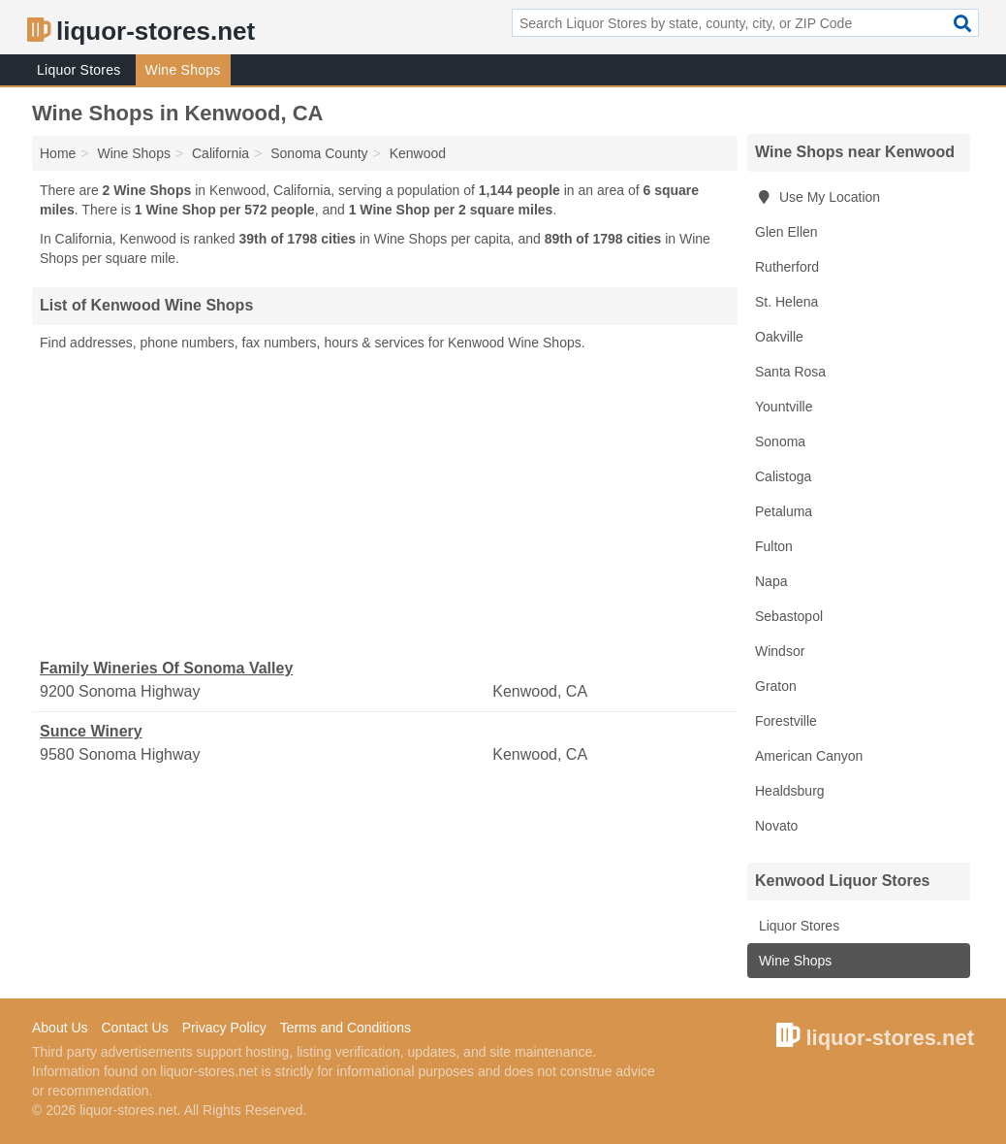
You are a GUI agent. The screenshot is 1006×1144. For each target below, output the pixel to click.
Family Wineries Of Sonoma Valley (166, 668)
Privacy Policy (224, 1027)
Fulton (774, 546)
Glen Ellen (786, 232)
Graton (776, 686)
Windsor (779, 651)
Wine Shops (183, 70)
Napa (771, 581)
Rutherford (787, 267)
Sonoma (780, 441)
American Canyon (809, 756)
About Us (60, 1027)
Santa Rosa (790, 371)
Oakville (779, 336)
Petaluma (783, 511)
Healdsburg (790, 791)
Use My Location (817, 197)
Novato (776, 825)
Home (58, 153)
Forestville (786, 721)
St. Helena (786, 302)
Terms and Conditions (345, 1027)
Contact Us (134, 1027)
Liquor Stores (79, 70)
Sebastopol (789, 616)
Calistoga (783, 476)
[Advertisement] (385, 505)
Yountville (783, 406)
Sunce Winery (91, 731)
